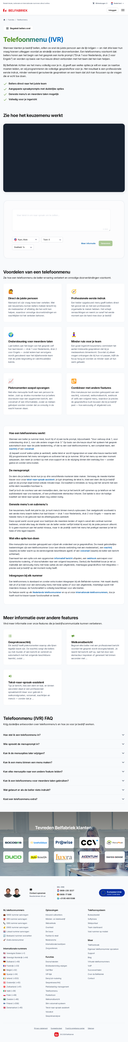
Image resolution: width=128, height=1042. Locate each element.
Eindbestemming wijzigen (56, 966)
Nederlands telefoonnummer (47, 592)
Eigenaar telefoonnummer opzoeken (103, 949)
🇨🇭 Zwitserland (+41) (12, 986)
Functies (11, 20)
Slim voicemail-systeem (55, 1003)
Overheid (49, 927)
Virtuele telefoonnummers (98, 961)
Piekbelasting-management (57, 986)
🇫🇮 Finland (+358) (11, 1003)
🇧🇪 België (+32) (10, 970)
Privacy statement (41, 1028)
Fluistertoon (50, 995)
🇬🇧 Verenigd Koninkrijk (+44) (15, 957)
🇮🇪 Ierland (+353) (11, 978)
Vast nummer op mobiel (98, 931)
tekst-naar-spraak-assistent (40, 479)
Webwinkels (51, 923)
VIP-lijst (49, 974)
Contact (91, 978)
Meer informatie (88, 243)
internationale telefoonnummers (92, 592)
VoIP (90, 966)
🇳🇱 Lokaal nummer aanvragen (16, 931)
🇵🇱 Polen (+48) (9, 995)
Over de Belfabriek (96, 974)
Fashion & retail (52, 936)
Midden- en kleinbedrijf (55, 919)
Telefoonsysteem (96, 910)
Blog (90, 957)
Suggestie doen (56, 1028)
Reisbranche (51, 940)
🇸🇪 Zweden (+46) (11, 999)
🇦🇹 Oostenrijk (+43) (11, 982)
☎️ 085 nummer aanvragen (15, 919)
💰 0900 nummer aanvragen (15, 927)
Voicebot (49, 1012)
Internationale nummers (15, 948)
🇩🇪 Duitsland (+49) (11, 961)
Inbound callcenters (54, 915)
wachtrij (13, 448)
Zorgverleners (51, 948)
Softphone (92, 919)
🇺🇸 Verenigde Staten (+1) (14, 953)
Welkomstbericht (53, 999)
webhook (91, 558)
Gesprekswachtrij (53, 982)
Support (91, 953)
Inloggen (113, 10)
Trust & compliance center (75, 1028)
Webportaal (93, 923)
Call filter (49, 970)
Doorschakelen (52, 961)
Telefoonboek (93, 945)
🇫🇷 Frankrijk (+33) (11, 966)
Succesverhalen (94, 970)
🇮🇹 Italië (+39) (9, 991)
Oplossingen (52, 910)
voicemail (29, 448)
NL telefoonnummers (13, 910)
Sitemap (91, 1028)
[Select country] (117, 3)
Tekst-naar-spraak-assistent (57, 1007)
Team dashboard (95, 927)
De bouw (49, 931)
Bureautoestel (93, 915)
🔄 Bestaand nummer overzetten (17, 936)
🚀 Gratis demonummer (13, 940)
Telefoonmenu (22, 20)
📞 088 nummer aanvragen (15, 923)
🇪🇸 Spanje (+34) (10, 974)
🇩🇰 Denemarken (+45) (13, 1007)
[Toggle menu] (123, 10)
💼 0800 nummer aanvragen (15, 915)
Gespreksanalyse (53, 1016)
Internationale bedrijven (55, 944)
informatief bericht (63, 558)
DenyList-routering (53, 978)
